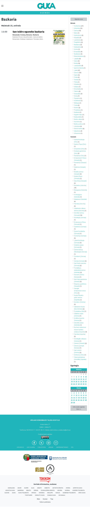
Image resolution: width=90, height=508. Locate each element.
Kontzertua (77, 26)
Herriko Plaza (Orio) (80, 144)
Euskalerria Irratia (47, 490)
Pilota (76, 82)
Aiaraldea (11, 488)
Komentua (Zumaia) (80, 236)
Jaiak (75, 70)
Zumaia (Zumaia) (79, 261)
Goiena (67, 490)
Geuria (59, 490)
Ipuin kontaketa (78, 68)
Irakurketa (77, 131)
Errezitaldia (77, 89)
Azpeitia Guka (77, 488)
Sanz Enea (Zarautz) (80, 181)
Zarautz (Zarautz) (79, 343)
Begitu (28, 490)
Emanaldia (77, 51)
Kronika (41, 492)
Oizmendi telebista (69, 492)
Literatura (77, 126)
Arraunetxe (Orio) (79, 149)
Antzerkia (77, 28)
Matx (38, 499)
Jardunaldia (77, 65)
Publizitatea (42, 447)
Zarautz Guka (39, 495)
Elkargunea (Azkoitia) (80, 190)
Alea (32, 488)
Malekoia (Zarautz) (80, 167)
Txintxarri (28, 495)
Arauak (51, 447)
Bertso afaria (78, 119)
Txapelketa (77, 42)
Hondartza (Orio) (79, 155)
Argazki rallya (78, 114)
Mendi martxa (78, 128)
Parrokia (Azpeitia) (79, 334)
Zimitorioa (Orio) (79, 355)
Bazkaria (76, 112)
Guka (14, 492)
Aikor (19, 488)
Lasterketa (77, 40)
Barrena (21, 490)
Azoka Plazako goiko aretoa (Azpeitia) (78, 297)
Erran (36, 490)
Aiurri (26, 488)
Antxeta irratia (57, 488)
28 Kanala (62, 495)
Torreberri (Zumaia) (80, 256)
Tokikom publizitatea (45, 502)
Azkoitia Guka (10, 490)
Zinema (76, 72)
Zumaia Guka (51, 495)
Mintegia (76, 103)
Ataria (68, 488)
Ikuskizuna (77, 54)
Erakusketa (77, 47)
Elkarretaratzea (78, 56)
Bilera (75, 33)
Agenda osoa (79, 19)
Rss (72, 447)
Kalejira (76, 86)
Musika (76, 107)
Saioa (76, 61)
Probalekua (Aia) (79, 311)
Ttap (51, 499)
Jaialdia (76, 58)
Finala (76, 77)
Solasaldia (77, 94)
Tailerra (76, 91)
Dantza (76, 30)
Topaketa (77, 98)
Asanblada (77, 100)
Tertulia (76, 79)
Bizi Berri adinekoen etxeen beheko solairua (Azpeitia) (80, 330)
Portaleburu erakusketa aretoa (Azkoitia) (79, 270)
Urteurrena (77, 133)
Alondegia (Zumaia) (80, 217)
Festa (76, 105)
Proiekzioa (77, 110)
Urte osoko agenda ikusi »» (79, 408)
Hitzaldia (76, 37)
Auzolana (77, 122)
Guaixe (7, 492)
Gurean (45, 499)
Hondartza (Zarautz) (80, 162)
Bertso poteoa (78, 124)
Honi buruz (20, 447)
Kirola (76, 96)
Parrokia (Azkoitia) (79, 204)
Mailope (50, 492)
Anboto (47, 488)
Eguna (76, 75)
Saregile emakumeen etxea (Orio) (80, 291)
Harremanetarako (62, 447)
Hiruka (33, 492)
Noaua (58, 492)
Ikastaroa (77, 44)
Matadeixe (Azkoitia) (80, 199)
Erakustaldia (77, 117)
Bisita (75, 63)
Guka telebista (23, 492)
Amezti (39, 488)
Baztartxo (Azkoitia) (80, 185)
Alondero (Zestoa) (79, 302)
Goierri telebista (79, 490)
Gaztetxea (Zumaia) (80, 227)
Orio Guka (81, 492)
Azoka (76, 49)
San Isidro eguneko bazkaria (28, 31)
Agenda (45, 12)
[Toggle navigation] (2, 5)
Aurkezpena (77, 35)
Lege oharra (31, 447)
